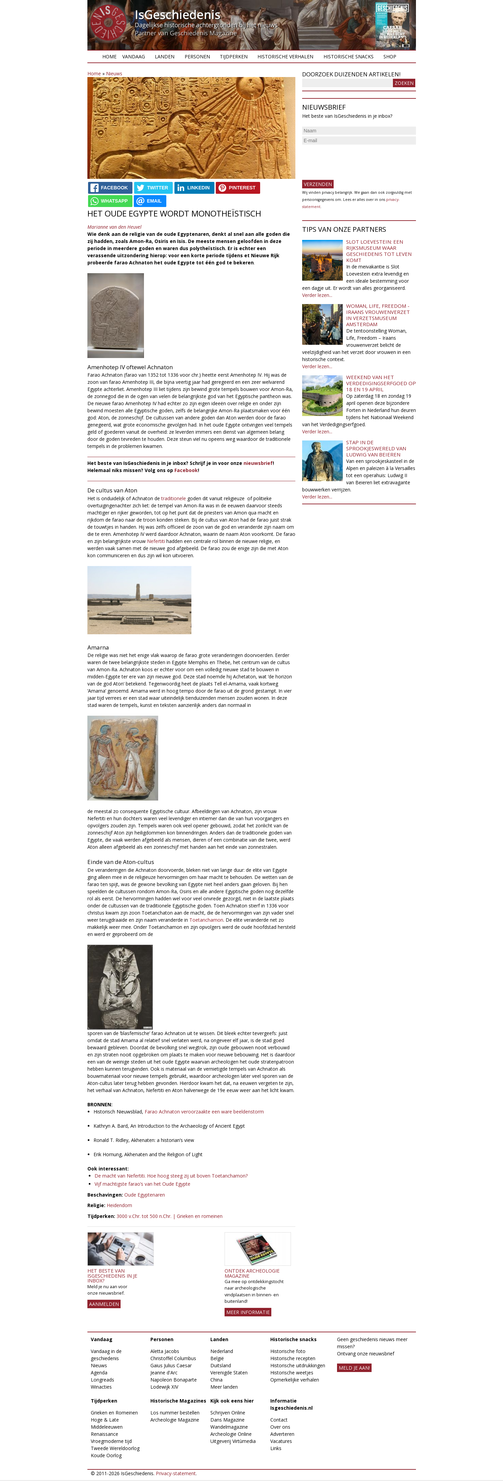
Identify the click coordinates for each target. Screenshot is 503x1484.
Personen (197, 56)
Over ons (280, 1427)
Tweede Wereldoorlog (115, 1448)
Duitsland (220, 1365)
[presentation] (353, 159)
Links (275, 1448)
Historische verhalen (285, 56)
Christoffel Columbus (173, 1358)
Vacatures (281, 1441)
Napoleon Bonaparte (173, 1379)
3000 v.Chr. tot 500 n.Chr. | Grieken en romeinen (170, 1216)
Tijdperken (234, 56)
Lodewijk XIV (164, 1387)
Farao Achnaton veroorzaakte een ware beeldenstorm (204, 1111)
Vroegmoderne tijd (111, 1441)
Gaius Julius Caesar (171, 1365)
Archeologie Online (231, 1434)
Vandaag (133, 56)
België (217, 1358)
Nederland (221, 1351)
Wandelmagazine (229, 1427)
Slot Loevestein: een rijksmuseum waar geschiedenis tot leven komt (379, 250)
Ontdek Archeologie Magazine (252, 1273)
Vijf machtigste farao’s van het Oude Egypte (142, 1184)
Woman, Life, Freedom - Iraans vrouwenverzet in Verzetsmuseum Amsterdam (378, 314)
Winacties (101, 1387)
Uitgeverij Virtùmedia (233, 1441)
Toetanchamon (206, 920)
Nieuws (114, 73)
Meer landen (224, 1387)
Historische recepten (292, 1358)
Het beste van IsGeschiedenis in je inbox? (112, 1275)
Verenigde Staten (229, 1372)
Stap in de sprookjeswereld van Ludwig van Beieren (376, 448)
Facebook (186, 470)
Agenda (99, 1372)
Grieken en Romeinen (114, 1412)
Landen (164, 56)
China (216, 1379)
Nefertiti (156, 541)
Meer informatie (248, 1312)
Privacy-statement (176, 1473)
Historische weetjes (291, 1372)
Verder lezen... (317, 295)
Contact (279, 1419)
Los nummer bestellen (175, 1412)
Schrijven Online (227, 1412)
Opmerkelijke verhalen (294, 1379)
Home (109, 56)
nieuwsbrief (258, 463)
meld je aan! (354, 1368)
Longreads (102, 1379)
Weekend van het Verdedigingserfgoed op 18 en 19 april (381, 383)
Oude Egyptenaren (144, 1194)
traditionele (173, 498)
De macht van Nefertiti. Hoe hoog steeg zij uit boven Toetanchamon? (171, 1175)
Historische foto (288, 1351)
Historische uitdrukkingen (297, 1365)
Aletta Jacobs (164, 1351)
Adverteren (282, 1434)
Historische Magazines (178, 1400)
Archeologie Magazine (174, 1419)
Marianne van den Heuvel (114, 227)
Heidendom (119, 1205)
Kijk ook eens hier (232, 1400)
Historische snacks (348, 56)
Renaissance (104, 1434)
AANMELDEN (104, 1304)
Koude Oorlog (106, 1455)
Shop (389, 56)
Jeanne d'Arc (163, 1372)
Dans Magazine (227, 1419)
